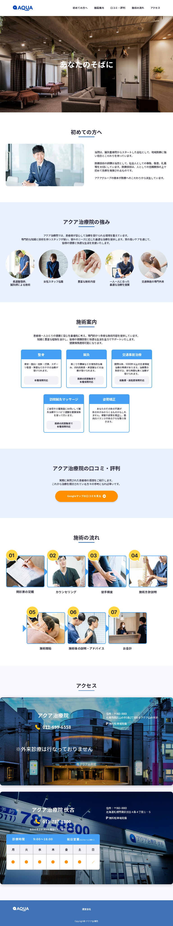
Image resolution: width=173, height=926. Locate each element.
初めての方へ (80, 7)
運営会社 (86, 909)
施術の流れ (138, 7)
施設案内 (99, 7)
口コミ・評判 (117, 7)
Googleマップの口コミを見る (86, 496)
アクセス (155, 7)
